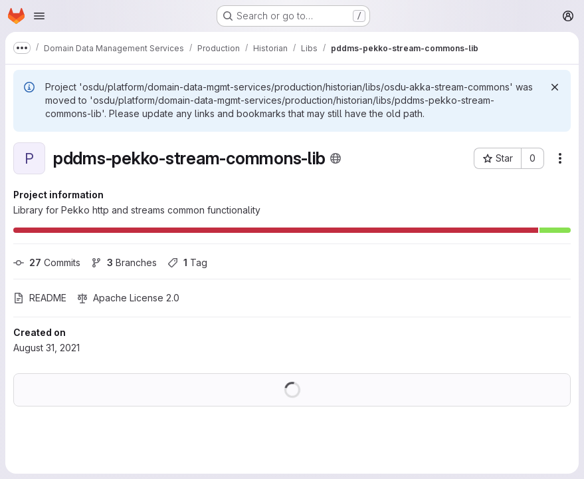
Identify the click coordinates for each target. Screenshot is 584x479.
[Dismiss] (555, 87)
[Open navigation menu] (39, 16)
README (39, 297)
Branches (124, 262)
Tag (187, 262)
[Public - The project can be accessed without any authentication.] (335, 158)
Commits (46, 262)
